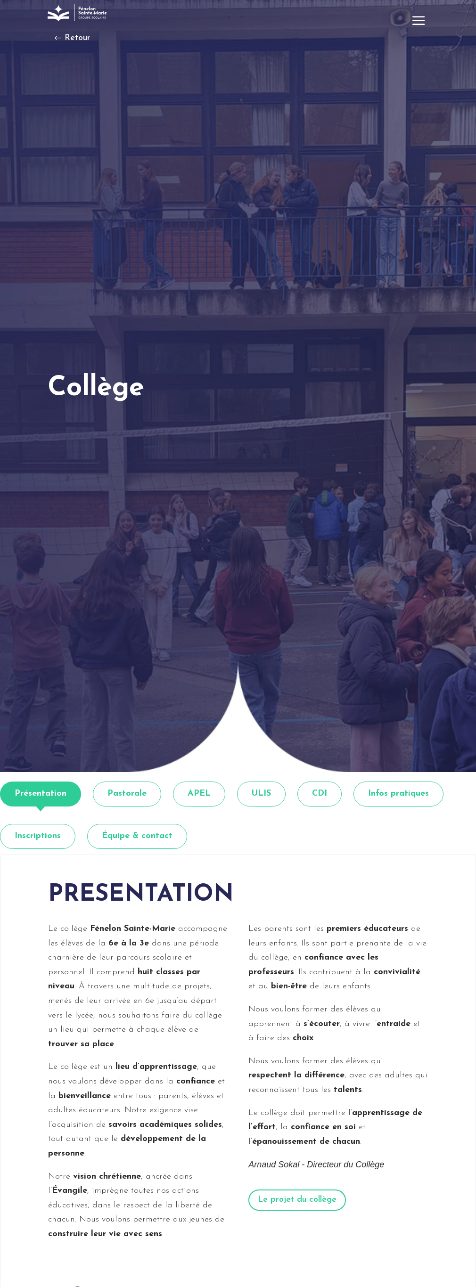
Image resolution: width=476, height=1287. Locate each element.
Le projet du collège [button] (297, 1199)
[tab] (40, 794)
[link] (78, 12)
